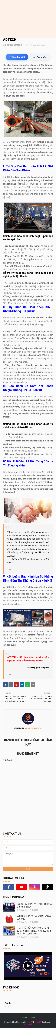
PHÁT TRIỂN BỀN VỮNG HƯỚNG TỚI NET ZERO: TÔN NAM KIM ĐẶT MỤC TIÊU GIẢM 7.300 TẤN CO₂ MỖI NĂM (34, 931)
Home (24, 1017)
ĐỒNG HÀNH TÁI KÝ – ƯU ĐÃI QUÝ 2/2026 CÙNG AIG (34, 917)
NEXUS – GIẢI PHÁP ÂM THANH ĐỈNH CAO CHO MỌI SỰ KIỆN (34, 905)
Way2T (38, 1022)
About (33, 1017)
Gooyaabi (28, 1024)
